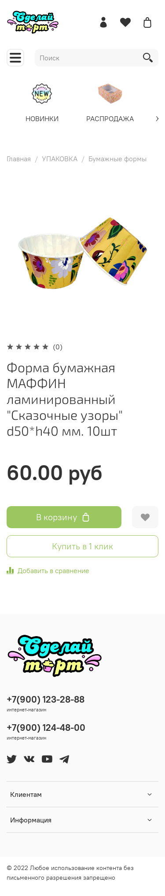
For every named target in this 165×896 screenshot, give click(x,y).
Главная (19, 158)
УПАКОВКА (59, 158)
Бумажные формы (117, 158)
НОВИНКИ (42, 118)
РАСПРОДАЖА (110, 118)
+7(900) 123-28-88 (45, 699)
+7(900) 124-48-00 (46, 727)
